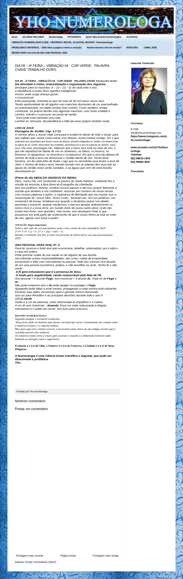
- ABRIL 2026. (150, 47)
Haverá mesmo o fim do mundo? (104, 47)
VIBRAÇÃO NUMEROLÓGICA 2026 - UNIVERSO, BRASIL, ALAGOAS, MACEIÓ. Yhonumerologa (62, 42)
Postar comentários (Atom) (40, 562)
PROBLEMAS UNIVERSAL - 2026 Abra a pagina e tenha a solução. (47, 47)
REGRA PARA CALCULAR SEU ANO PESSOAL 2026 (39, 53)
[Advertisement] (67, 522)
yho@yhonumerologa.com (146, 132)
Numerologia (56, 37)
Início (14, 37)
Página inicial (68, 555)
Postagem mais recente (29, 555)
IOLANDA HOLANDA (33, 37)
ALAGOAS (131, 37)
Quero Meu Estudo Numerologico (104, 37)
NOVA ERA (132, 47)
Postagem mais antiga (106, 555)
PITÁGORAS (74, 37)
